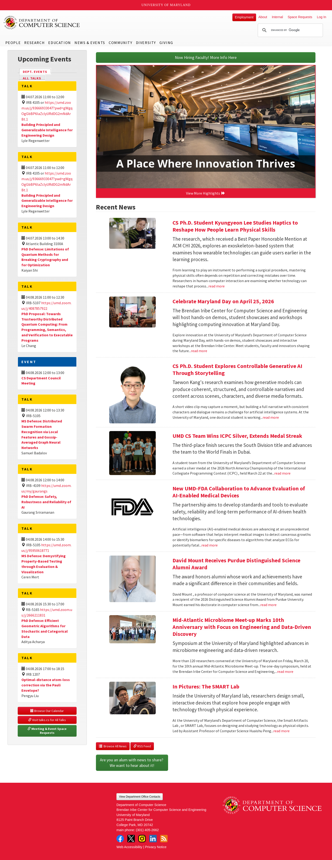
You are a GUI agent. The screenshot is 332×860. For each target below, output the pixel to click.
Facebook (120, 838)
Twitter (131, 838)
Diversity (146, 42)
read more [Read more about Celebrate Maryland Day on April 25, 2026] (199, 350)
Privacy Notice (155, 847)
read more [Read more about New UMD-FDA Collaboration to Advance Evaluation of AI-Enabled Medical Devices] (209, 545)
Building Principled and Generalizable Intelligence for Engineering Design (47, 130)
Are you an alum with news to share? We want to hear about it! (132, 762)
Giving (166, 42)
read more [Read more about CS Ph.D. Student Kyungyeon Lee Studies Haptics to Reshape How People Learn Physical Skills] (216, 286)
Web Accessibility (129, 847)
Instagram (142, 838)
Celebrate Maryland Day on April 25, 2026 (223, 301)
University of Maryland (166, 5)
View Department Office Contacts (139, 796)
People (13, 42)
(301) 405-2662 (147, 830)
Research (34, 42)
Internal (277, 17)
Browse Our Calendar (47, 711)
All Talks (32, 78)
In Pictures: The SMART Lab (206, 686)
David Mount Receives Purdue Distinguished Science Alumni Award (236, 564)
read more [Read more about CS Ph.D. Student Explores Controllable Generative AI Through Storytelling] (271, 417)
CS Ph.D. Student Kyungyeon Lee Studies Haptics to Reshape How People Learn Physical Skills (235, 226)
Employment (244, 17)
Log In (321, 17)
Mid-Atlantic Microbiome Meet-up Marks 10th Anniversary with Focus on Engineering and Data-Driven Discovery (242, 626)
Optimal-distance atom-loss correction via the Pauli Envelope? (45, 685)
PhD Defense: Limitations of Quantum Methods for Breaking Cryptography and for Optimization (45, 257)
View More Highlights (205, 193)
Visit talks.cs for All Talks (47, 720)
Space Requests (300, 17)
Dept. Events (37, 71)
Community (120, 42)
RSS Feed (142, 746)
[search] (289, 30)
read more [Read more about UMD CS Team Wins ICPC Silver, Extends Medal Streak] (282, 473)
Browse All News (113, 746)
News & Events (90, 42)
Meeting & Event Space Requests (47, 731)
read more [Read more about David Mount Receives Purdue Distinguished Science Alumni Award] (268, 604)
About (262, 17)
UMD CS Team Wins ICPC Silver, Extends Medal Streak (237, 435)
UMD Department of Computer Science (41, 22)
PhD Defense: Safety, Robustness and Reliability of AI (46, 501)
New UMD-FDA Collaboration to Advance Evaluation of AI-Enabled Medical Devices (239, 492)
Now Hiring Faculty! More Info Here (206, 57)
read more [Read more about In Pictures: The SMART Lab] (281, 730)
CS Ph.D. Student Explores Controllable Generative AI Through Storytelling (237, 369)
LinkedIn (153, 838)
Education (59, 42)
